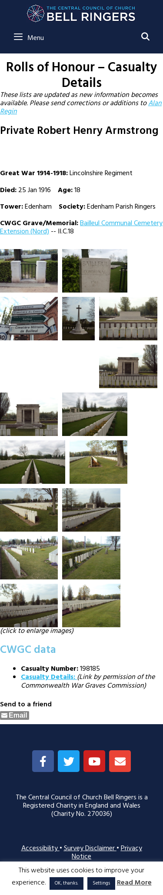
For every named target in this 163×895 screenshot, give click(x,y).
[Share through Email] (14, 715)
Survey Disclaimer (90, 848)
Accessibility (40, 848)
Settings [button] (101, 883)
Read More (134, 883)
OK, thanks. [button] (66, 883)
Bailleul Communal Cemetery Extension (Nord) (81, 227)
